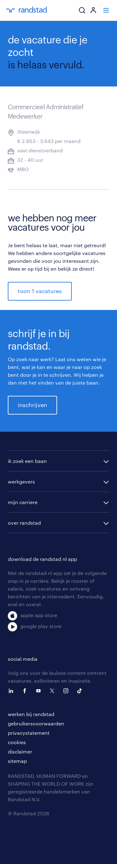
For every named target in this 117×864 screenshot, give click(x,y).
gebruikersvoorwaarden (36, 723)
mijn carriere (22, 502)
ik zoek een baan (27, 461)
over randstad (24, 523)
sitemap (17, 761)
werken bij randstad (31, 714)
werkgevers (21, 481)
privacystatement (29, 733)
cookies (17, 742)
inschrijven (32, 404)
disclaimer (20, 751)
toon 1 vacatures (40, 290)
